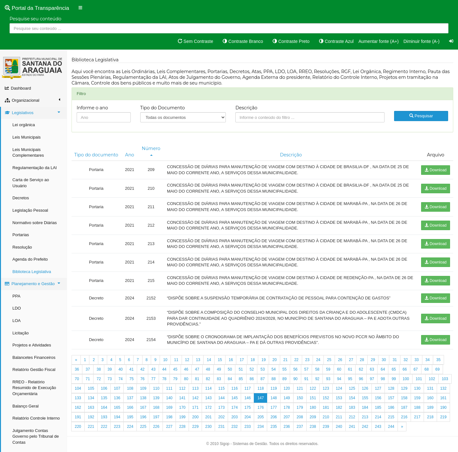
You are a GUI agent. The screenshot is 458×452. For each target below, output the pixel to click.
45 (175, 369)
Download (436, 170)
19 (263, 360)
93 (328, 379)
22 (296, 360)
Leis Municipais (26, 137)
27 (351, 360)
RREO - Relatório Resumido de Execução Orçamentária (34, 388)
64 (383, 369)
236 (287, 426)
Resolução (22, 247)
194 (117, 417)
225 (143, 426)
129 (404, 388)
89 (284, 379)
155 (365, 398)
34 (428, 360)
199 (182, 417)
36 (77, 369)
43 (153, 369)
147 (260, 398)
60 (339, 369)
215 (391, 417)
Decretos (20, 197)
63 (372, 369)
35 (438, 360)
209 (313, 417)
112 (182, 388)
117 (247, 388)
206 (273, 417)
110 (156, 388)
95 (350, 379)
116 (234, 388)
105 (91, 388)
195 (130, 417)
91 (306, 379)
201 (208, 417)
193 (104, 417)
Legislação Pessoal (30, 210)
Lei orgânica (23, 124)
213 (365, 417)
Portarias (20, 234)
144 (221, 398)
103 (445, 379)
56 (295, 369)
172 (208, 407)
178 (287, 407)
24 (318, 360)
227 (169, 426)
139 (156, 398)
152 (326, 398)
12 (187, 360)
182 (339, 407)
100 (406, 379)
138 (143, 398)
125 (352, 388)
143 (208, 398)
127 (378, 388)
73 (110, 379)
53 (262, 369)
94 (339, 379)
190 (443, 407)
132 (443, 388)
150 (300, 398)
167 (143, 407)
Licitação (20, 333)
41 (131, 369)
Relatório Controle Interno (36, 418)
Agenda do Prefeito (30, 259)
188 (417, 407)
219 (443, 417)
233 (247, 426)
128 (391, 388)
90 (295, 379)
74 (120, 379)
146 (247, 398)
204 (247, 417)
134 (91, 398)
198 (169, 417)
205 (260, 417)
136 (117, 398)
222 (104, 426)
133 (78, 398)
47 (197, 369)
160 (430, 398)
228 (182, 426)
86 (252, 379)
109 (143, 388)
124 (339, 388)
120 (287, 388)
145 (234, 398)
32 (406, 360)
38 (99, 369)
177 (273, 407)
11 (176, 360)
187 (404, 407)
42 (142, 369)
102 (432, 379)
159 (417, 398)
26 (340, 360)
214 (378, 417)
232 (234, 426)
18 (253, 360)
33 (416, 360)
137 (130, 398)
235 (273, 426)
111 (169, 388)
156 (378, 398)
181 (326, 407)
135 (104, 398)
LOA (16, 320)
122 (313, 388)
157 (391, 398)
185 (378, 407)
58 (317, 369)
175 (247, 407)
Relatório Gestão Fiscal (33, 369)
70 (77, 379)
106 (104, 388)
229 (195, 426)
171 (195, 407)
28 (362, 360)
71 (88, 379)
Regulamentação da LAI (34, 167)
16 (231, 360)
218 (430, 417)
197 (156, 417)
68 (427, 369)
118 (260, 388)
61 (350, 369)
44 (164, 369)
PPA (16, 296)
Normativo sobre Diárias (34, 222)
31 (394, 360)
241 (352, 426)
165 (117, 407)
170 (182, 407)
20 (274, 360)
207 (287, 417)
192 (91, 417)
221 (91, 426)
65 (394, 369)
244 (391, 426)
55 (284, 369)
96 (361, 379)
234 (260, 426)
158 (404, 398)
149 (287, 398)
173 (221, 407)
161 (443, 398)
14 (209, 360)
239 (326, 426)
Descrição (246, 108)
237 (300, 426)
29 (373, 360)
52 (252, 369)
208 (300, 417)
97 (372, 379)
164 (104, 407)
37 (88, 369)
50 (230, 369)
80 (186, 379)
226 (156, 426)
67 (415, 369)
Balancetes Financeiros (33, 357)
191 (78, 417)
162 (78, 407)
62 (361, 369)
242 (365, 426)
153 (339, 398)
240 (339, 426)
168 (156, 407)
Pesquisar (421, 115)
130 (417, 388)
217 (417, 417)
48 (208, 369)
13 (198, 360)
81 (197, 379)
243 (378, 426)
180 (313, 407)
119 (273, 388)
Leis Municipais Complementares (28, 152)
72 (99, 379)
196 (143, 417)
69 (437, 369)
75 (131, 379)
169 (169, 407)
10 (165, 360)
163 (91, 407)
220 (78, 426)
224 (130, 426)
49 (219, 369)
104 (78, 388)
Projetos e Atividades (31, 345)
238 (313, 426)
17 (241, 360)
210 (326, 417)
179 (300, 407)
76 (142, 379)
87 (262, 379)
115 (221, 388)
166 (130, 407)
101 (419, 379)
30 (384, 360)
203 (234, 417)
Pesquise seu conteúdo (35, 19)
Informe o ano (92, 108)
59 (328, 369)
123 (326, 388)
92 (317, 379)
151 (313, 398)
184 (365, 407)
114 (208, 388)
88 (273, 379)
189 (430, 407)
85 (241, 379)
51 (241, 369)
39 (110, 369)
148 (273, 398)
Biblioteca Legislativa (31, 271)
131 (430, 388)
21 (285, 360)
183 (352, 407)
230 (208, 426)
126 (365, 388)
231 (221, 426)
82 (208, 379)
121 (300, 388)
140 (169, 398)
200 (195, 417)
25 (329, 360)
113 (195, 388)
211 (339, 417)
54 (273, 369)
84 (230, 379)
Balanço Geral (25, 406)
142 (195, 398)
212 (352, 417)
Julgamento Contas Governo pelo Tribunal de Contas (35, 436)
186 (391, 407)
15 (220, 360)
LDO (16, 308)
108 (130, 388)
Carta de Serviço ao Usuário (30, 182)
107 (117, 388)
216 (404, 417)
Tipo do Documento (162, 108)
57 (306, 369)
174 (234, 407)
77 (153, 379)
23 (307, 360)
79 (175, 379)
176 (260, 407)
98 (383, 379)
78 (164, 379)
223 (117, 426)
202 (221, 417)
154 (352, 398)
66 (405, 369)
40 (120, 369)
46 (186, 369)
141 (182, 398)
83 (219, 379)
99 (394, 379)
